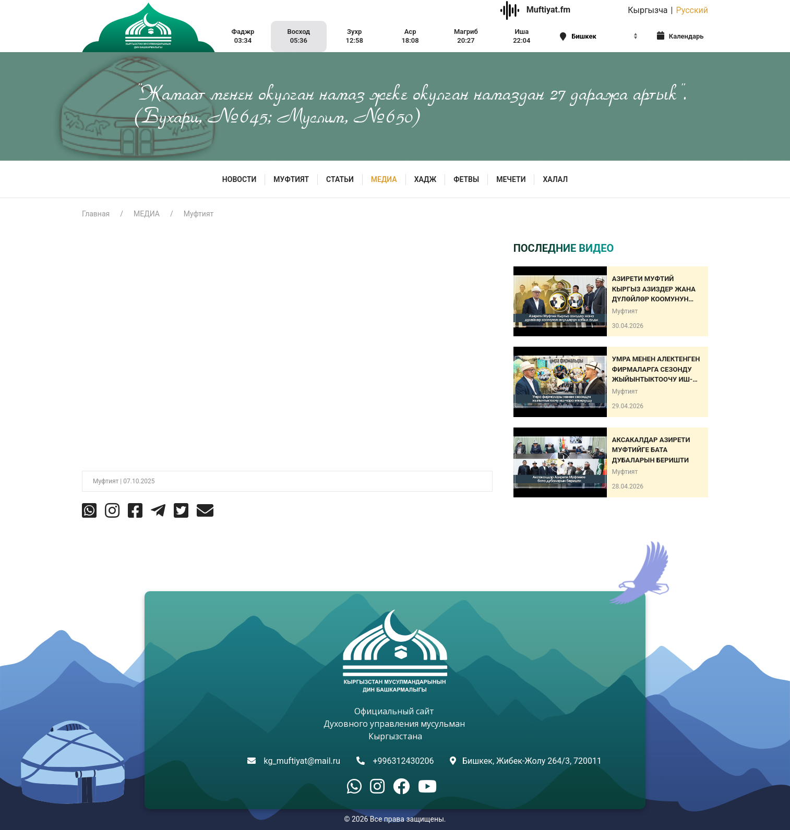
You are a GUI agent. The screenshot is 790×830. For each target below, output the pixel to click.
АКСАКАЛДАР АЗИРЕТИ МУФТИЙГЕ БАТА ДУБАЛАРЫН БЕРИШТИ (651, 450)
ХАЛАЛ (555, 179)
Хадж (425, 179)
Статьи (340, 179)
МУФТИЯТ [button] (291, 179)
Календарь (680, 35)
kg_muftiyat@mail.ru (302, 761)
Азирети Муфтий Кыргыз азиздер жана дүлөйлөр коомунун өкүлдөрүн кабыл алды (656, 289)
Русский (692, 10)
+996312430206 (403, 761)
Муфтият (199, 214)
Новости (239, 179)
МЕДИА (384, 179)
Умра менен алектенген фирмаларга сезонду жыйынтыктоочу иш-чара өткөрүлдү (656, 370)
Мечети (510, 179)
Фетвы (466, 179)
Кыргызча (647, 10)
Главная (96, 214)
